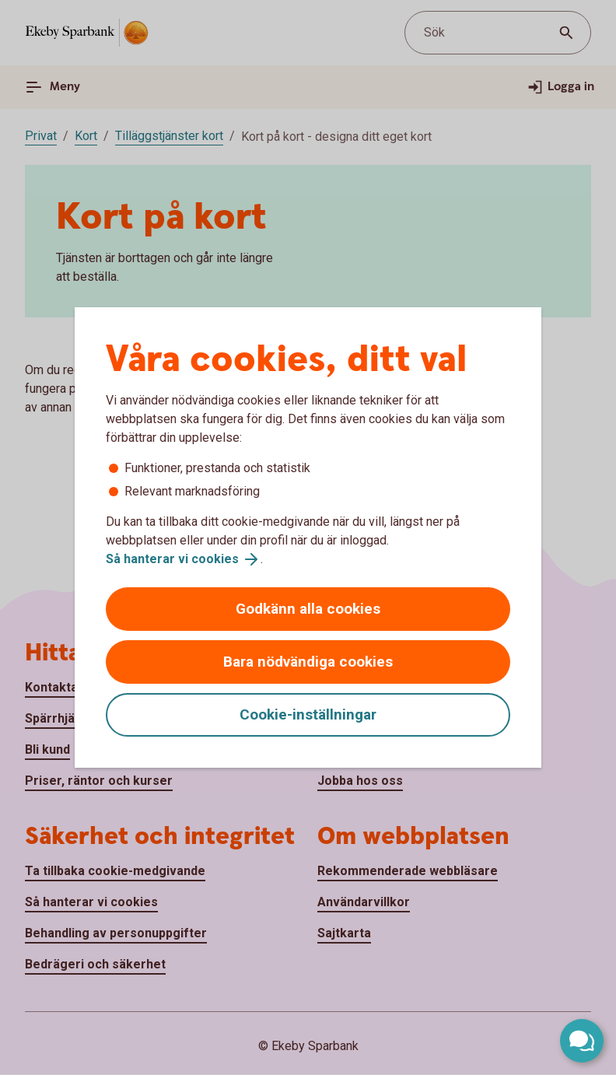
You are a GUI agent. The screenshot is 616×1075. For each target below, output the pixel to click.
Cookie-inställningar (308, 714)
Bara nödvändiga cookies (308, 662)
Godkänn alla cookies (308, 609)
